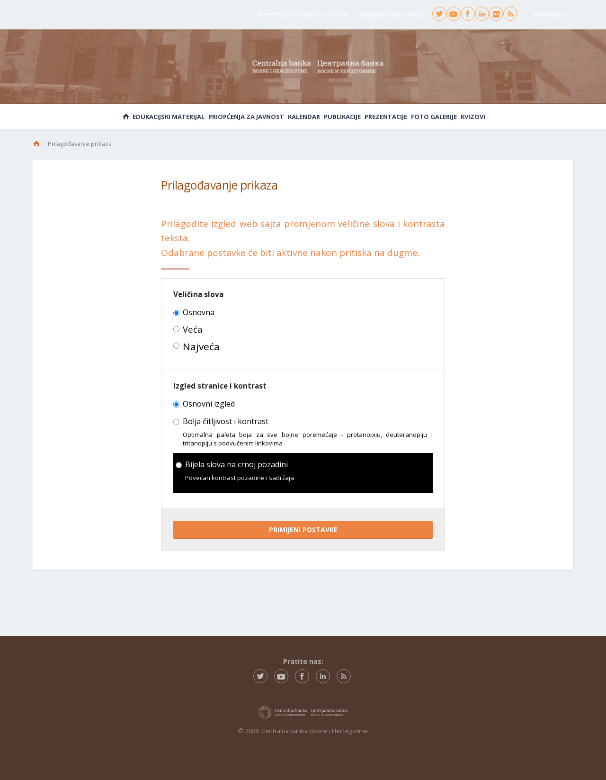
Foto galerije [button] (434, 116)
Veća (188, 329)
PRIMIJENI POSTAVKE (303, 529)
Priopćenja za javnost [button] (246, 116)
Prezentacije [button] (386, 116)
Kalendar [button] (304, 116)
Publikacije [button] (342, 116)
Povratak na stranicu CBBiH (303, 14)
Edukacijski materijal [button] (169, 116)
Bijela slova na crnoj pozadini (232, 465)
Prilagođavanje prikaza (391, 14)
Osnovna (193, 312)
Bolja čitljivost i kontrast (220, 421)
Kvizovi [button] (473, 116)
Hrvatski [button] (550, 14)
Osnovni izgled (204, 404)
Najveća (196, 347)
